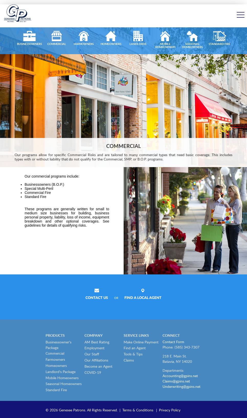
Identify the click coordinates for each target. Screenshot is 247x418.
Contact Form (173, 342)
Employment (94, 348)
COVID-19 (92, 372)
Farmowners (55, 359)
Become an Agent (98, 366)
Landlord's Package (61, 371)
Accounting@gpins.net (180, 376)
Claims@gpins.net (176, 381)
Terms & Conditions (137, 410)
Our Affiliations (96, 360)
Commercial (55, 353)
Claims (129, 360)
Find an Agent (135, 348)
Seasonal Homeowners (64, 383)
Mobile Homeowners (62, 378)
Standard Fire (56, 390)
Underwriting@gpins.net (181, 386)
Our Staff (91, 354)
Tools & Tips (133, 354)
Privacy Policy (169, 410)
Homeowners (56, 365)
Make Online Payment (141, 342)
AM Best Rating (96, 342)
